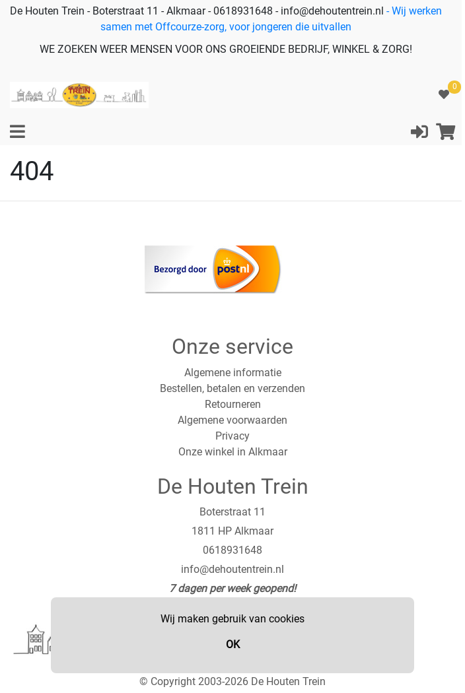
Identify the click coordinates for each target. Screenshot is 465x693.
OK (233, 644)
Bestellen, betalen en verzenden (232, 388)
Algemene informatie (232, 372)
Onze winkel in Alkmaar (232, 452)
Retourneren (233, 404)
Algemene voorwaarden (232, 420)
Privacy (232, 436)
